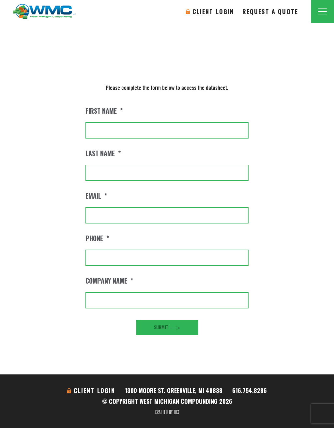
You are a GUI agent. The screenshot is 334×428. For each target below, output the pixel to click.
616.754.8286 (249, 390)
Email (96, 195)
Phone (97, 238)
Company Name (109, 280)
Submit (161, 327)
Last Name (103, 153)
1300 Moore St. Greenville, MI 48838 (173, 390)
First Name (104, 110)
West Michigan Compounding (44, 11)
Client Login (213, 11)
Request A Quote (270, 11)
